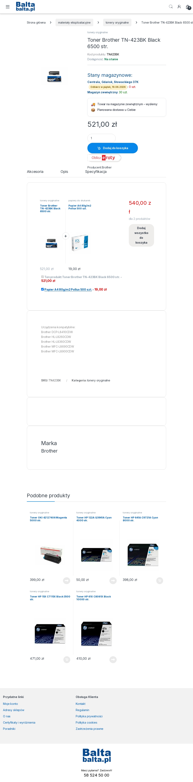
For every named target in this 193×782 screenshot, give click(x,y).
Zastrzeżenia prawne (89, 728)
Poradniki (9, 728)
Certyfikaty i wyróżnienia (19, 722)
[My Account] (179, 6)
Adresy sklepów (13, 710)
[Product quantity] (101, 138)
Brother (107, 167)
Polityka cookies (86, 722)
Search (171, 6)
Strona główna (36, 22)
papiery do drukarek (79, 200)
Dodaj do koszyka (115, 148)
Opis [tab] (64, 172)
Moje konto (10, 703)
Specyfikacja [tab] (95, 172)
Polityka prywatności (89, 716)
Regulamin (82, 710)
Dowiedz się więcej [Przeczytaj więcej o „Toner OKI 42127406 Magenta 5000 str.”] (66, 580)
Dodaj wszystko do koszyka (141, 235)
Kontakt (80, 703)
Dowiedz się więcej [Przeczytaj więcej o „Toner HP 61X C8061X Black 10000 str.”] (113, 659)
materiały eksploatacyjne (74, 22)
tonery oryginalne (117, 22)
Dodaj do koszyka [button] (159, 580)
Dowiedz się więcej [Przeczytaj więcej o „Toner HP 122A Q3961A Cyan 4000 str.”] (113, 580)
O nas (6, 716)
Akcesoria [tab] (35, 172)
